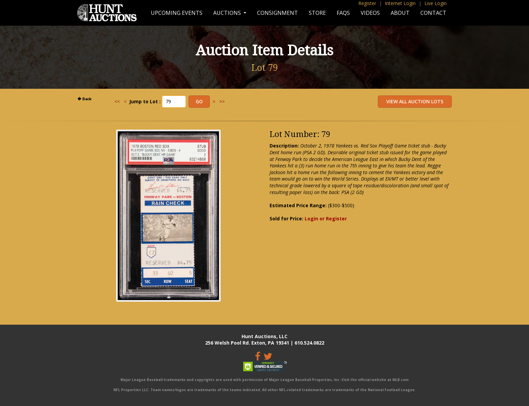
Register (367, 3)
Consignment (277, 13)
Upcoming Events (176, 13)
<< (117, 101)
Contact (433, 13)
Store (317, 13)
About (400, 13)
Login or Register (326, 218)
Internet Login (400, 3)
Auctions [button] (227, 13)
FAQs (343, 13)
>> (222, 101)
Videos (370, 13)
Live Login (435, 3)
